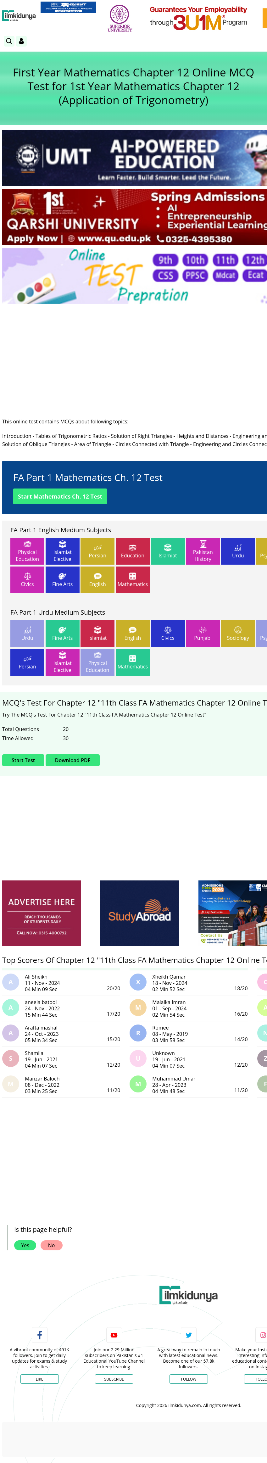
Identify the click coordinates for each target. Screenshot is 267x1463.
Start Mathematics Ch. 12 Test (60, 496)
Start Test (23, 760)
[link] (68, 7)
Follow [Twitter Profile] (188, 1379)
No (51, 1245)
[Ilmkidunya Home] (19, 15)
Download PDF (72, 760)
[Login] (21, 41)
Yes (25, 1245)
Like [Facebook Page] (39, 1379)
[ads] (41, 913)
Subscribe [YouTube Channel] (114, 1379)
